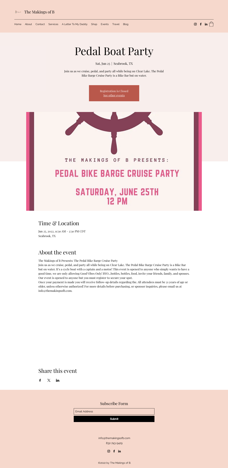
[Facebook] (201, 24)
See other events (114, 95)
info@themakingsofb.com (114, 438)
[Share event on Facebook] (40, 380)
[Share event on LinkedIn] (57, 380)
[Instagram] (195, 24)
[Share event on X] (49, 380)
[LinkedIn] (206, 24)
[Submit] (114, 419)
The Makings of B (39, 11)
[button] (211, 24)
